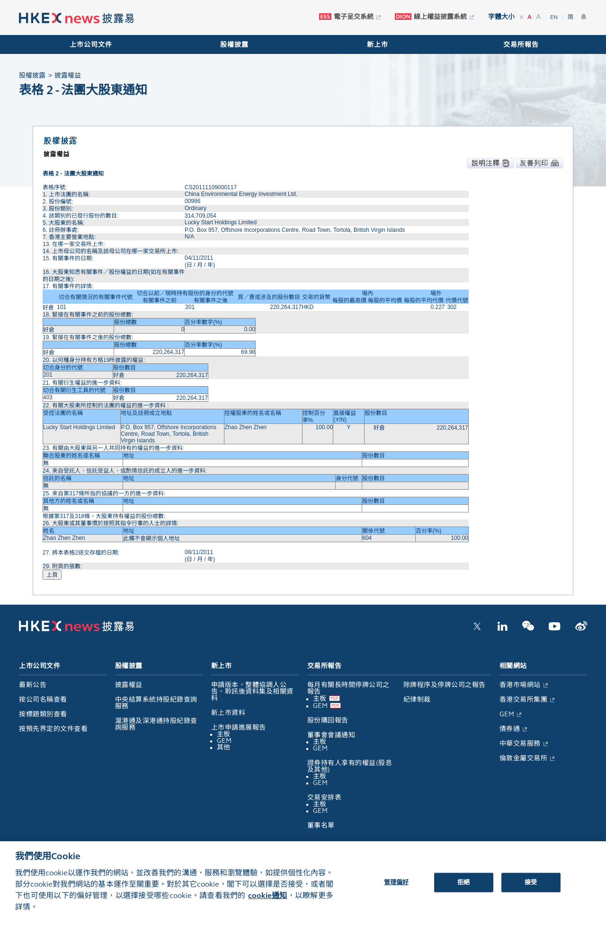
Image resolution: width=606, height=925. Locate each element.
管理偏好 (396, 888)
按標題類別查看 (43, 714)
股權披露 (234, 45)
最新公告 (32, 685)
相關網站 (513, 666)
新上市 (377, 45)
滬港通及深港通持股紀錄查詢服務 (156, 724)
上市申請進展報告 (238, 727)
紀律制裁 (417, 700)
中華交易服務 (520, 744)
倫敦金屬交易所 (523, 758)
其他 (224, 747)
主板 (224, 734)
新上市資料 (228, 713)
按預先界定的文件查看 (53, 729)
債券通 (509, 729)
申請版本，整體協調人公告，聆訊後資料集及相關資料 (252, 691)
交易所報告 (521, 45)
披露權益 (129, 685)
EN (554, 17)
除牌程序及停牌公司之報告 (444, 685)
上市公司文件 (91, 45)
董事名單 (321, 825)
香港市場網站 (520, 685)
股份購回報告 (327, 720)
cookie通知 (267, 902)
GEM (224, 741)
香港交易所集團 (523, 700)
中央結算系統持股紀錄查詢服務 (156, 703)
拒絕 (463, 888)
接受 (531, 888)
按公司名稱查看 (43, 700)
